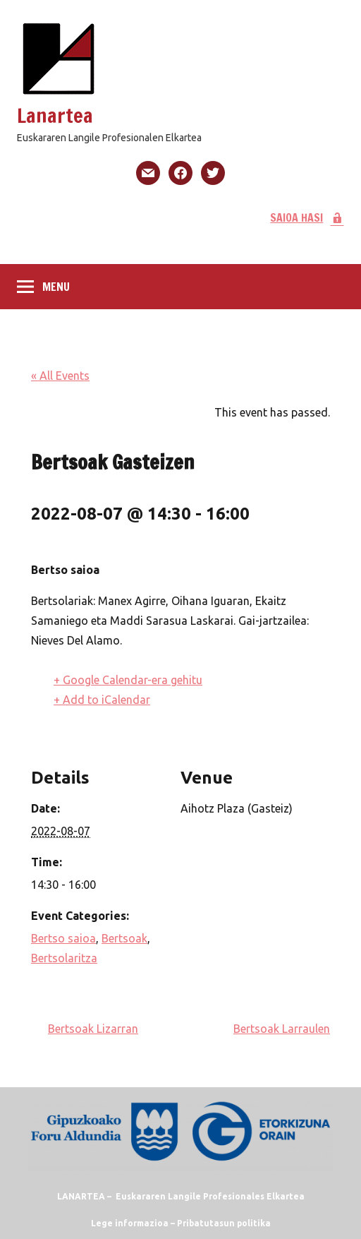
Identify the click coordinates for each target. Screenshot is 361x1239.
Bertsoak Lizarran (93, 1028)
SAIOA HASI (307, 217)
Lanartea (55, 115)
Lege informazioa (130, 1223)
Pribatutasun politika (224, 1223)
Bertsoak (124, 938)
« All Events (60, 375)
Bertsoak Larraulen (281, 1028)
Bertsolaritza (64, 958)
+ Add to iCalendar (102, 699)
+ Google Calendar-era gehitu (128, 680)
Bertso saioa (63, 938)
